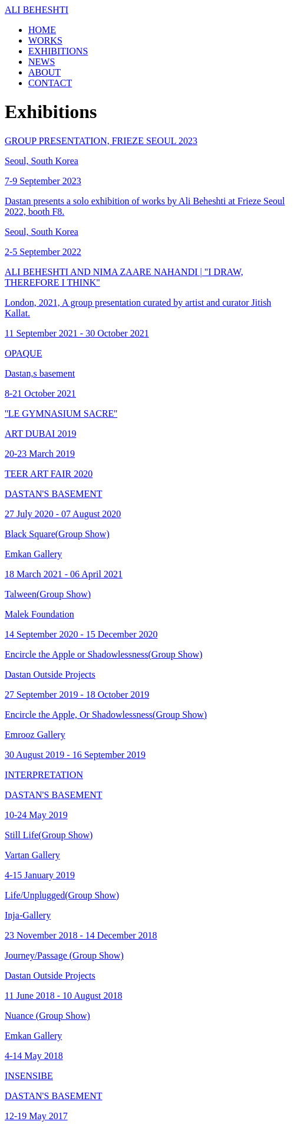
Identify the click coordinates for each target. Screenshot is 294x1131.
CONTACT (50, 83)
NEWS (41, 62)
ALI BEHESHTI (36, 10)
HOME (42, 30)
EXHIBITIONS (58, 51)
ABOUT (44, 72)
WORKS (45, 40)
